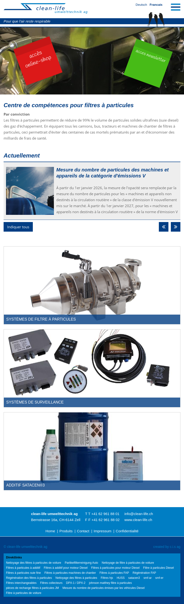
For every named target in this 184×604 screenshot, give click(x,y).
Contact (83, 531)
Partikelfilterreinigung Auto (81, 562)
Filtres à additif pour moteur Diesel (66, 567)
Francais (156, 4)
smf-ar (148, 578)
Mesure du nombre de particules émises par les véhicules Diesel (104, 588)
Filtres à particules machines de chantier (70, 573)
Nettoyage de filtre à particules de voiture (128, 562)
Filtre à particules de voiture (23, 593)
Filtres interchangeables (21, 583)
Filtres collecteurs (51, 583)
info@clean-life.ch (138, 514)
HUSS (121, 578)
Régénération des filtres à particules (29, 578)
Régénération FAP (144, 573)
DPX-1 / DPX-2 (76, 583)
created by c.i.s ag (166, 547)
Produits (66, 531)
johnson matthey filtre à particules (110, 583)
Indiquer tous (18, 226)
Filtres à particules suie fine (23, 573)
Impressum (102, 531)
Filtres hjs (107, 578)
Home (50, 531)
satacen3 (134, 578)
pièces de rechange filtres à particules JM (32, 588)
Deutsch (141, 4)
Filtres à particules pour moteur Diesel (115, 567)
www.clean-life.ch (138, 520)
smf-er (159, 578)
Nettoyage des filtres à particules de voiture (33, 562)
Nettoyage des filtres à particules (76, 578)
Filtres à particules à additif (23, 567)
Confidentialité (127, 531)
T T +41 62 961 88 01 (102, 514)
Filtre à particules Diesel (158, 567)
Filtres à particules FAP (114, 573)
